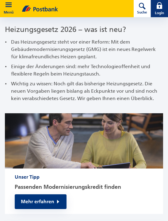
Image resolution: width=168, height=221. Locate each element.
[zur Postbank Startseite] (69, 9)
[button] (8, 5)
